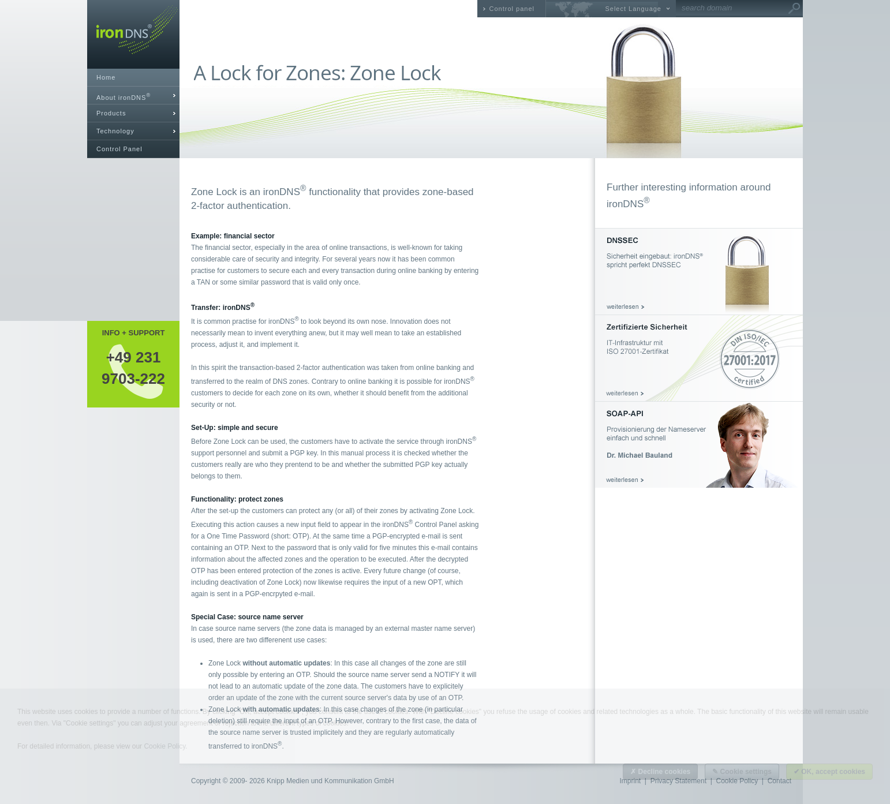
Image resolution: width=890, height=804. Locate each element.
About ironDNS (123, 96)
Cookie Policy (164, 746)
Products (111, 113)
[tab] (133, 95)
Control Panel (119, 148)
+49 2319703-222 (133, 368)
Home (105, 77)
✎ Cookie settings (742, 772)
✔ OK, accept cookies (829, 772)
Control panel (511, 8)
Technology (115, 131)
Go (794, 8)
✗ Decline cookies (660, 772)
